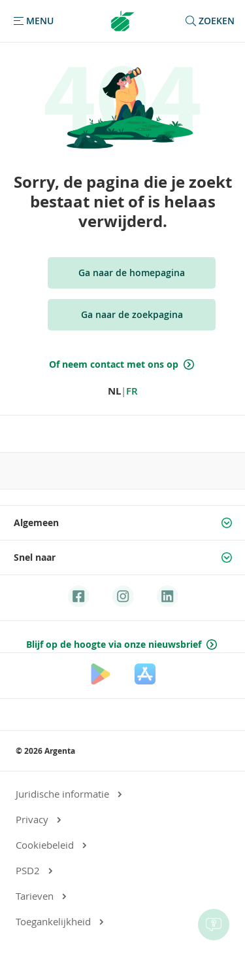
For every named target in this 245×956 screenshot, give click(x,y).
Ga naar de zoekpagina (132, 314)
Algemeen (124, 523)
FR (132, 391)
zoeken (209, 21)
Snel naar (124, 557)
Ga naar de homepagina (131, 272)
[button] (32, 21)
